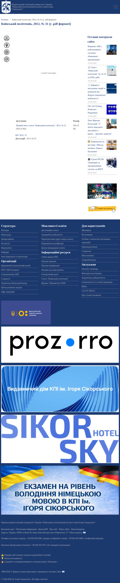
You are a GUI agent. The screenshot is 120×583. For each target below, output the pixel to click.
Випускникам (88, 255)
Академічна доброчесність (93, 278)
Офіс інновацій (8, 292)
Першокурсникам (89, 247)
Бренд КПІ (43, 529)
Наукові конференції (50, 265)
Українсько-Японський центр (14, 283)
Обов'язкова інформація (26, 529)
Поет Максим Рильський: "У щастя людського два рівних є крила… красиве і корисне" (100, 127)
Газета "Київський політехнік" (54, 279)
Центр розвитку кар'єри (11, 287)
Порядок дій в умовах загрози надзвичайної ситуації (27, 555)
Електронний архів (49, 274)
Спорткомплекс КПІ (10, 274)
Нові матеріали (77, 529)
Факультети (6, 248)
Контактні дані (7, 529)
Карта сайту (64, 529)
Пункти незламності (13, 558)
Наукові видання (48, 261)
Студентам (86, 251)
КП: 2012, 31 (21, 135)
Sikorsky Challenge (90, 269)
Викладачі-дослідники (92, 273)
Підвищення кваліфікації (52, 243)
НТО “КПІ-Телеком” (10, 270)
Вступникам (87, 235)
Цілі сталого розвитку (91, 295)
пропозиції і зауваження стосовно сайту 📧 (45, 572)
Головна (4, 20)
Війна (84, 286)
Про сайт (53, 529)
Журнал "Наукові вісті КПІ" (53, 283)
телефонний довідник (93, 538)
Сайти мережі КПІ (49, 257)
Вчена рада (6, 235)
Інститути (5, 243)
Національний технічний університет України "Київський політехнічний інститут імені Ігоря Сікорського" (32, 6)
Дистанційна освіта (50, 230)
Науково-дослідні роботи (52, 270)
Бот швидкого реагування (58, 545)
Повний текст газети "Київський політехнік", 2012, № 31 (41, 125)
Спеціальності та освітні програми (97, 282)
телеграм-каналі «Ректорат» (45, 562)
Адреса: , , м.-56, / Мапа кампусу (41, 532)
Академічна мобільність (52, 235)
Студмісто (5, 279)
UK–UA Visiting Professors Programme (95, 109)
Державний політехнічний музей (15, 265)
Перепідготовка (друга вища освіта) (57, 239)
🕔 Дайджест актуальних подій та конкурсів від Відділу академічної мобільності (96, 92)
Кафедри (5, 252)
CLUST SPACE (88, 291)
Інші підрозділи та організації (14, 256)
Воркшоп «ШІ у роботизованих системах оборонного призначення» (95, 53)
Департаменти (7, 239)
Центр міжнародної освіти (53, 248)
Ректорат (5, 230)
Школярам (86, 230)
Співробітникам (89, 260)
